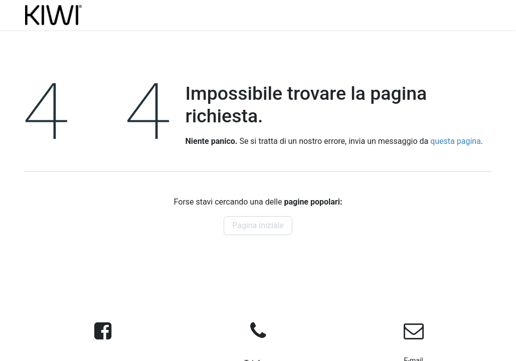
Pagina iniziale (258, 225)
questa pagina (455, 141)
